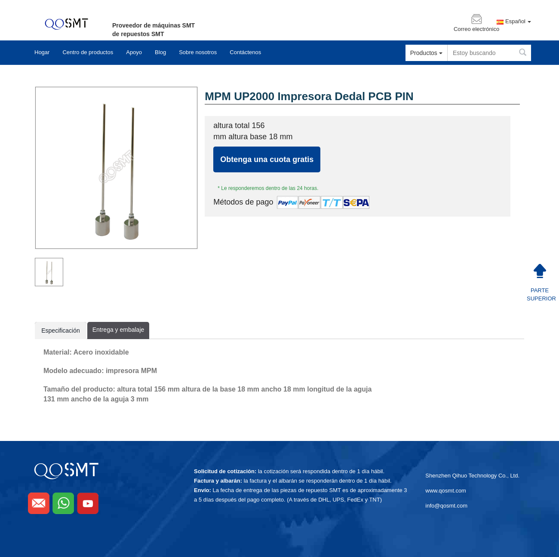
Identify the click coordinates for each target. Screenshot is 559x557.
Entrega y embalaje (118, 329)
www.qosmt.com (445, 490)
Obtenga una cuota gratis (266, 159)
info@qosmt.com (446, 505)
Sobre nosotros (198, 52)
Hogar (41, 52)
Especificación (60, 332)
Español (518, 21)
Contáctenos (245, 52)
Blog (160, 52)
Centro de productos (87, 52)
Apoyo (134, 52)
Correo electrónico (476, 29)
